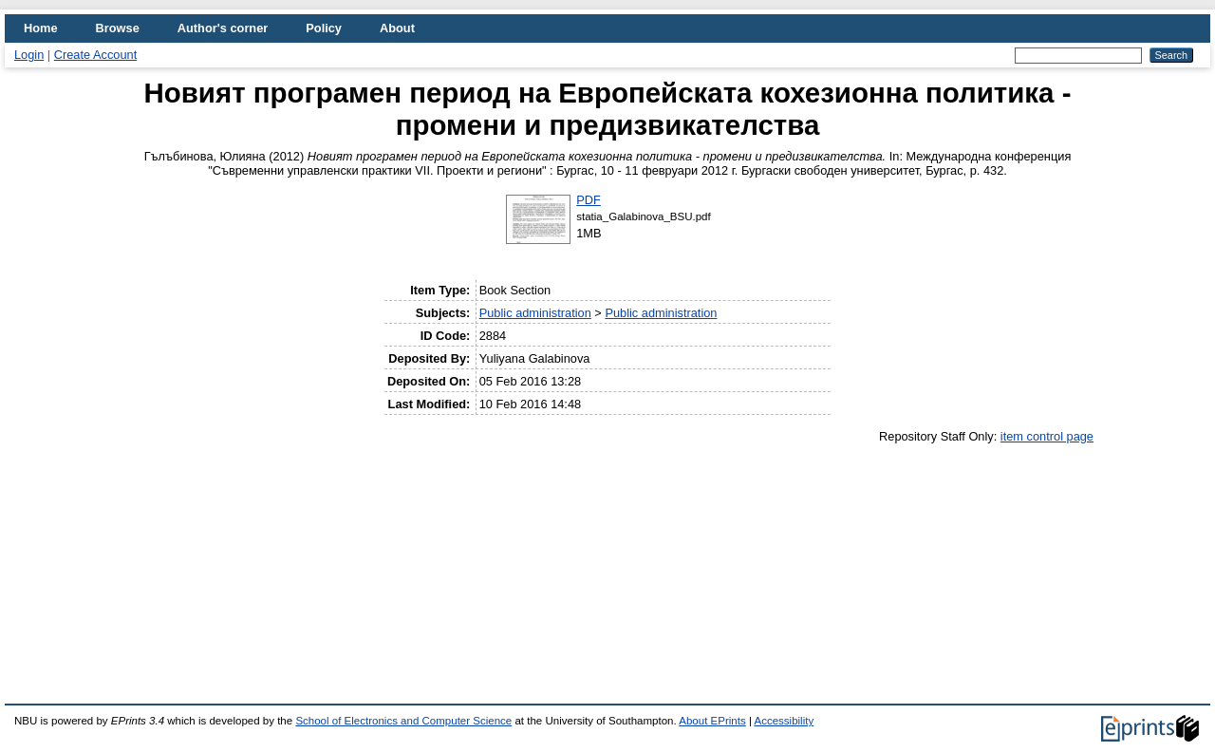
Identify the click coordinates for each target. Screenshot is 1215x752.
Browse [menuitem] (118, 28)
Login (29, 54)
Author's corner (223, 28)
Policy (324, 28)
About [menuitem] (397, 28)
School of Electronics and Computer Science (403, 720)
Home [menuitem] (41, 28)
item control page (1047, 436)
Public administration (535, 313)
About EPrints (712, 720)
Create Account (96, 54)
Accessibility (783, 720)
